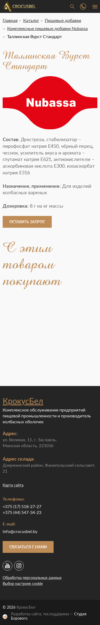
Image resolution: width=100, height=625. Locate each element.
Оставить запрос (27, 221)
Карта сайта (13, 485)
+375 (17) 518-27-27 (22, 506)
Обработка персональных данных (32, 577)
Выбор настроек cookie (23, 583)
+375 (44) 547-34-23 (22, 512)
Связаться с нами (28, 547)
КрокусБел (23, 401)
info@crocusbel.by (20, 531)
